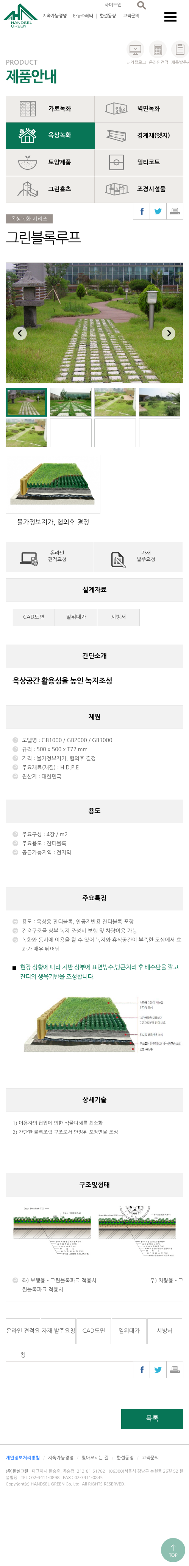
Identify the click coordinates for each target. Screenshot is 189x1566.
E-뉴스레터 (83, 16)
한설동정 (108, 16)
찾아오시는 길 (94, 1458)
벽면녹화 (148, 109)
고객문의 (131, 16)
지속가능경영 (54, 16)
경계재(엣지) (153, 135)
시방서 (118, 617)
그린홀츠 (59, 189)
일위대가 (76, 617)
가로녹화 (59, 109)
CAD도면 (33, 617)
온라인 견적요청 (23, 1336)
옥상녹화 (59, 135)
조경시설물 (151, 189)
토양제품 (59, 162)
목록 (152, 1418)
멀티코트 (148, 162)
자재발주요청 (146, 556)
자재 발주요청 (58, 1330)
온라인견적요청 (57, 556)
